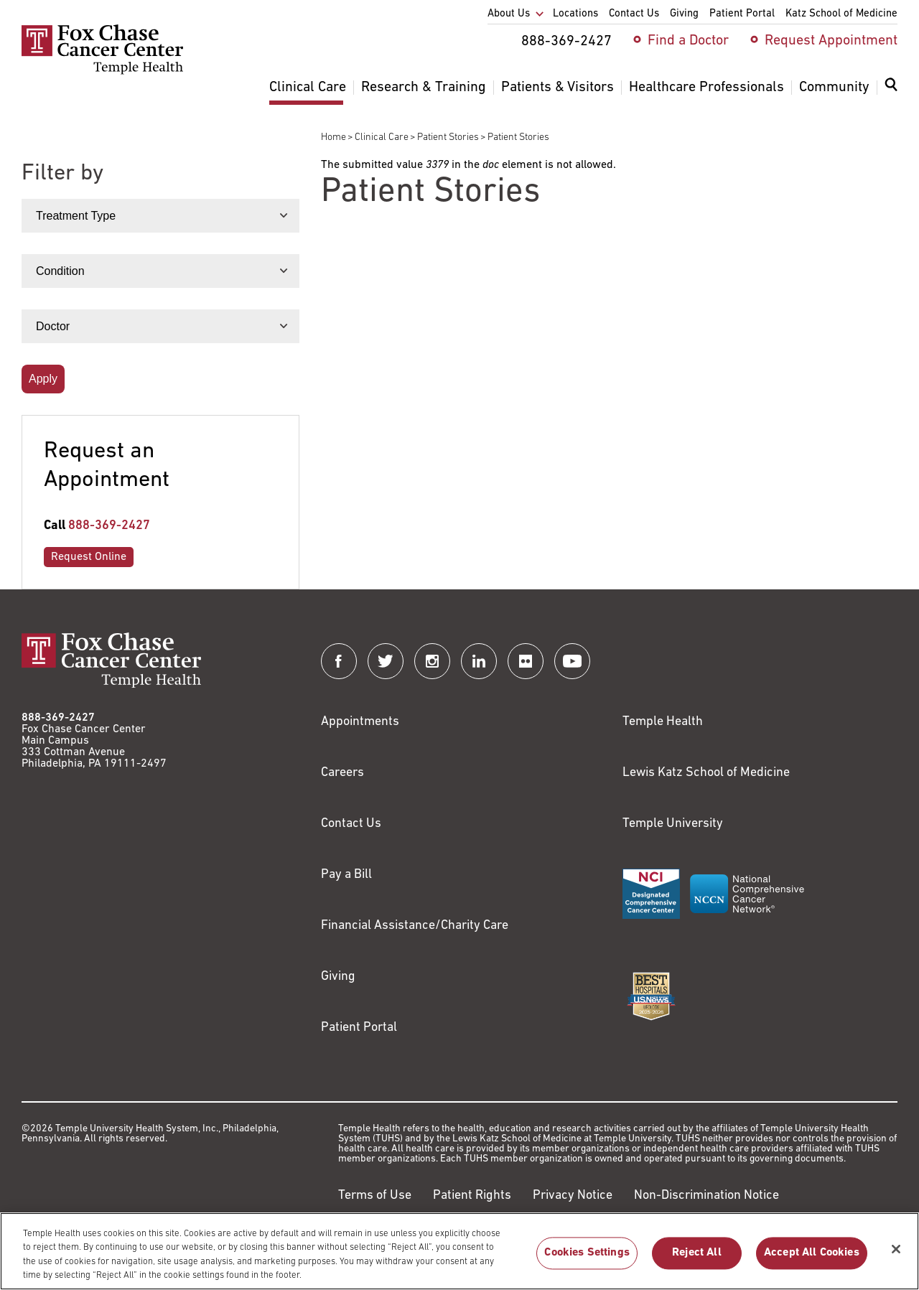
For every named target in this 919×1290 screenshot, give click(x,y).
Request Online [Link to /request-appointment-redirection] (88, 557)
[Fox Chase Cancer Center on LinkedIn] (479, 661)
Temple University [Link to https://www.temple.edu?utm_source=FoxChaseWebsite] (672, 824)
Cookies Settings (587, 1260)
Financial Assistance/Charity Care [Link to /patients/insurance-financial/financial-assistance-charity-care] (414, 926)
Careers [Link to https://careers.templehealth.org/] (342, 773)
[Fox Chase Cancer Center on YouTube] (572, 661)
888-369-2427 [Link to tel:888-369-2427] (109, 526)
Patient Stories (448, 137)
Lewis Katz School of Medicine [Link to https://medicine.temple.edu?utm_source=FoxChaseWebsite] (706, 773)
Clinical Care (382, 137)
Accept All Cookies (811, 1260)
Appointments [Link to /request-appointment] (360, 722)
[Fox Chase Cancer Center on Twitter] (385, 661)
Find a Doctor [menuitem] (688, 41)
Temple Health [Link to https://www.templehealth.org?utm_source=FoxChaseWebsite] (662, 722)
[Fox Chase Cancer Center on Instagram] (432, 661)
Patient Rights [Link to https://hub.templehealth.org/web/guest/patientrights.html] (472, 1195)
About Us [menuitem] (509, 14)
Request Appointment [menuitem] (831, 41)
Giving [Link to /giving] (338, 976)
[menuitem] (891, 93)
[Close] (896, 1256)
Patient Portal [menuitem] (742, 14)
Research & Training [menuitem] (423, 87)
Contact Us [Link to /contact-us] (351, 824)
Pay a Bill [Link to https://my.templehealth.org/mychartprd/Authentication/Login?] (346, 875)
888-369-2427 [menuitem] (566, 41)
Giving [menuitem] (684, 14)
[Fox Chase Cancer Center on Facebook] (339, 661)
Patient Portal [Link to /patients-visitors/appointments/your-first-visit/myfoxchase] (359, 1027)
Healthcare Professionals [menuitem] (706, 87)
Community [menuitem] (834, 87)
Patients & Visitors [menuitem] (557, 87)
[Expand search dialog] (891, 88)
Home (333, 137)
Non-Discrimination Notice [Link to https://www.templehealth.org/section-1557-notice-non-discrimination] (706, 1195)
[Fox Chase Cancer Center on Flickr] (526, 661)
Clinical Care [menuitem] (307, 87)
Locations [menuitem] (575, 14)
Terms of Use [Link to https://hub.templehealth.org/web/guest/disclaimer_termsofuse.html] (374, 1195)
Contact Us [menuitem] (634, 14)
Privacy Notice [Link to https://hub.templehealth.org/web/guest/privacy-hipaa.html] (572, 1195)
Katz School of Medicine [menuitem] (841, 14)
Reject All (697, 1260)
